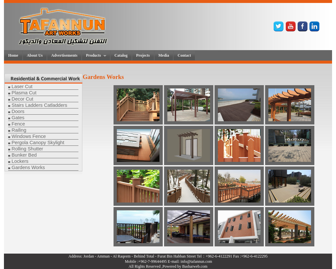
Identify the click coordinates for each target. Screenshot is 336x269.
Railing (18, 130)
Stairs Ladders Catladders (39, 105)
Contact (184, 55)
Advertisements (64, 55)
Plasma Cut (23, 92)
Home (13, 55)
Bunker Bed (24, 155)
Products (94, 56)
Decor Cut (22, 99)
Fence (18, 123)
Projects (143, 55)
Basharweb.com (194, 266)
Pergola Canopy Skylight (37, 142)
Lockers (19, 161)
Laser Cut (21, 86)
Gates (17, 117)
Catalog (121, 55)
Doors (17, 111)
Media (163, 55)
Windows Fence (28, 136)
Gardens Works (28, 167)
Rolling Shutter (27, 148)
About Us (35, 55)
